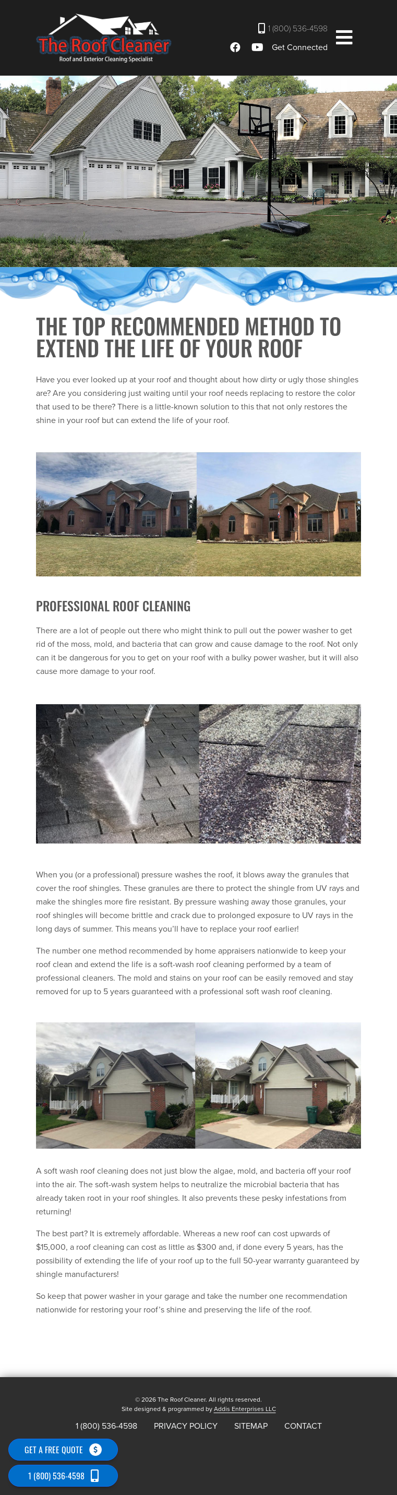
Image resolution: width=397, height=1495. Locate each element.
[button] (344, 38)
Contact (303, 1426)
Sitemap (251, 1426)
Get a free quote (63, 1449)
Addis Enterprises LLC (245, 1409)
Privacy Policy (186, 1426)
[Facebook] (237, 47)
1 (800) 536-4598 (293, 28)
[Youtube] (259, 47)
